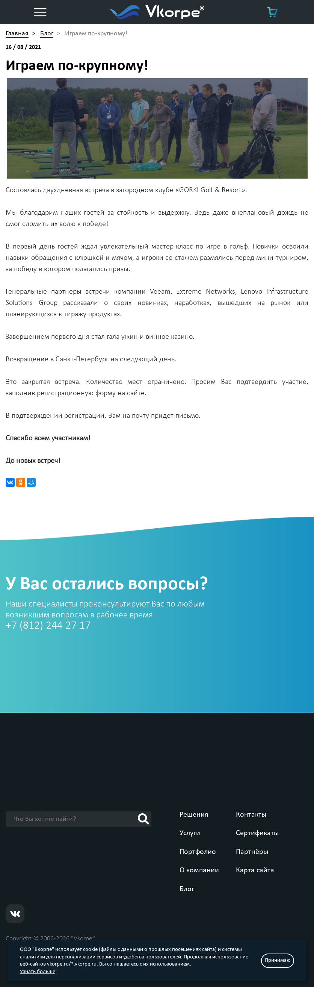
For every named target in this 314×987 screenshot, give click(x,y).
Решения (194, 815)
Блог (187, 889)
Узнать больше (37, 972)
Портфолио (198, 852)
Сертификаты (257, 833)
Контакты (251, 815)
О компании (199, 870)
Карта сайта (255, 870)
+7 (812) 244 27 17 (48, 626)
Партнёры (252, 852)
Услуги (190, 833)
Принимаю (278, 960)
